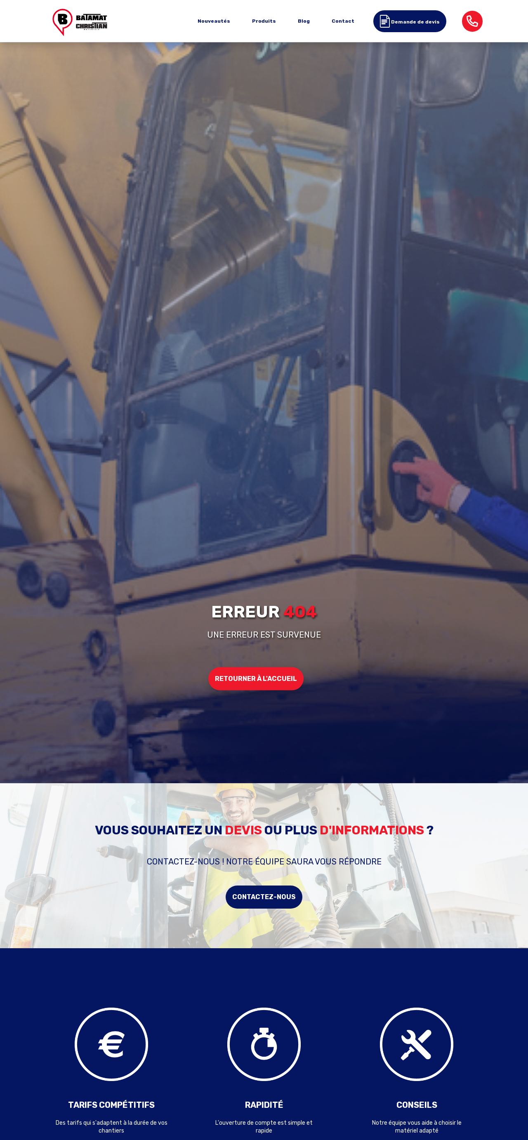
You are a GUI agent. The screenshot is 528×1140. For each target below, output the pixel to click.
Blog (304, 21)
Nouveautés (214, 21)
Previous (29, 1064)
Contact (343, 21)
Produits (264, 21)
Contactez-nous (264, 897)
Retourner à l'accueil (256, 678)
